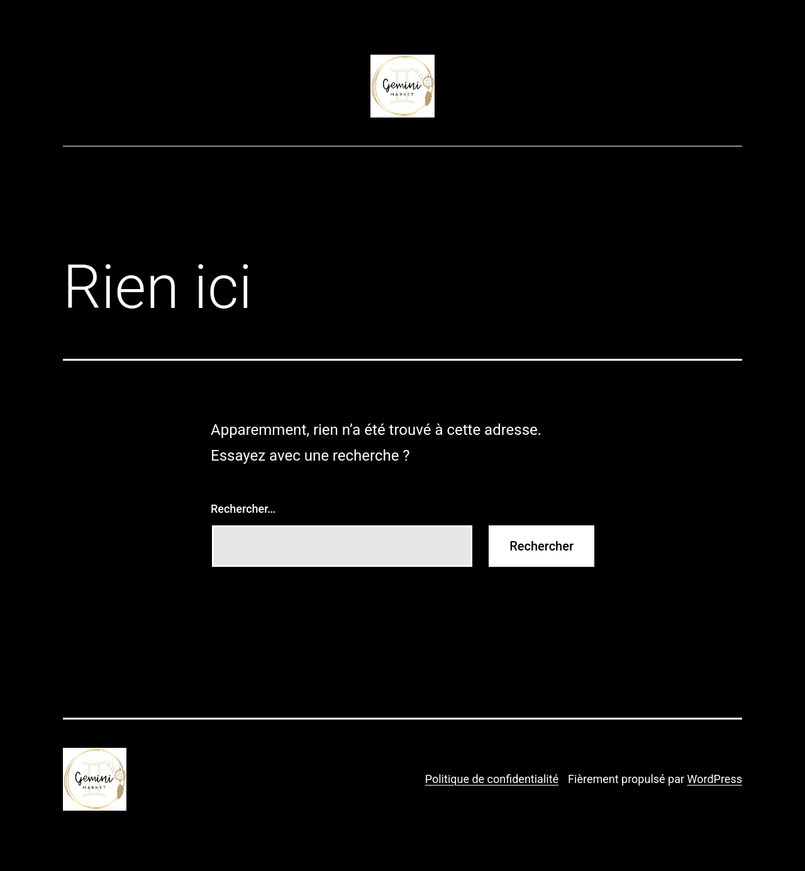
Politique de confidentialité (491, 779)
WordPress (714, 779)
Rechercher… (243, 508)
